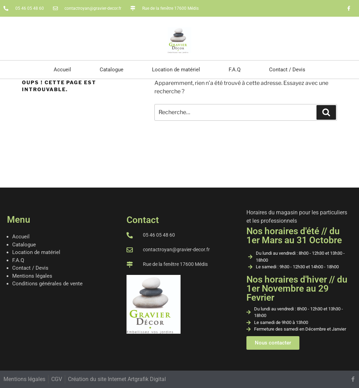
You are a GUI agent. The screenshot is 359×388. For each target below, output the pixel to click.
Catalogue (111, 69)
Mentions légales (32, 276)
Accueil (62, 69)
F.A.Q (234, 69)
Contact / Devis (287, 69)
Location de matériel (176, 69)
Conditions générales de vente (47, 283)
